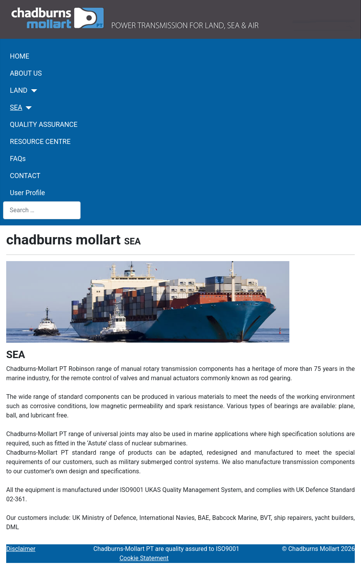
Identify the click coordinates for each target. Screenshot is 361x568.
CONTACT (25, 176)
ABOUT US (26, 73)
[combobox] (42, 210)
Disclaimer (20, 548)
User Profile (27, 193)
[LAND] (32, 90)
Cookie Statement (143, 558)
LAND (19, 90)
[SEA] (27, 107)
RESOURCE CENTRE (40, 141)
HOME (19, 56)
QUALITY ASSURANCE (43, 124)
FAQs (18, 159)
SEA (16, 107)
